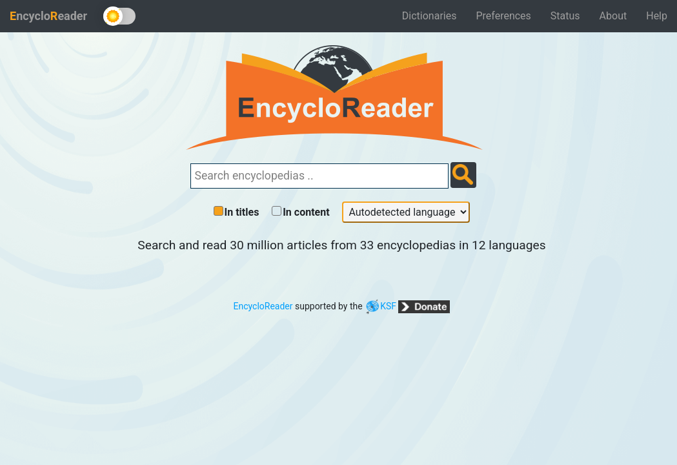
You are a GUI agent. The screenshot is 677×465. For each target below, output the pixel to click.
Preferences (503, 16)
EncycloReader (263, 306)
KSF (380, 306)
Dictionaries (429, 16)
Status (565, 16)
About (613, 16)
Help (656, 16)
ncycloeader (48, 16)
